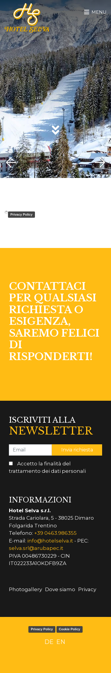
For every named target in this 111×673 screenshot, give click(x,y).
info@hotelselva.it (50, 541)
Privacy (87, 589)
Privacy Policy (21, 214)
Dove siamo (60, 589)
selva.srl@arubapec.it (36, 548)
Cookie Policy (69, 629)
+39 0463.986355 (55, 533)
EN (60, 641)
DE (49, 641)
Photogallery (25, 589)
